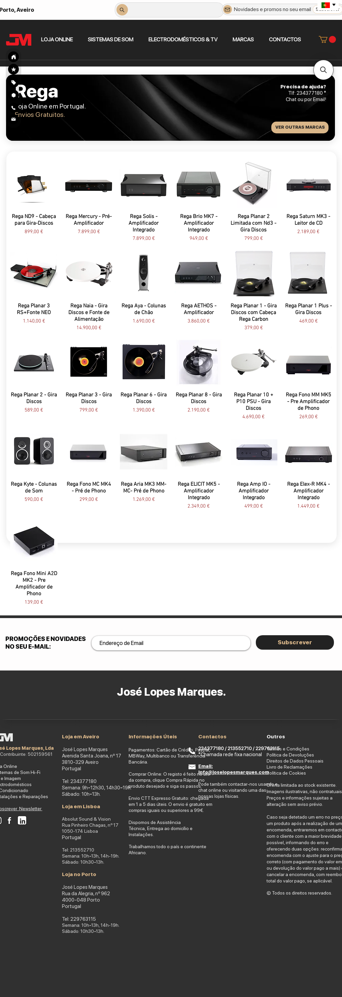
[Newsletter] (227, 9)
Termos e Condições (288, 748)
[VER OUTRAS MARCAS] (300, 127)
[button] (110, 39)
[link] (327, 39)
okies (300, 773)
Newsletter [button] (30, 808)
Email (319, 99)
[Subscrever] (295, 642)
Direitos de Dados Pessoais (295, 761)
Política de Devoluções (290, 754)
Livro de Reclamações (289, 767)
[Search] (13, 56)
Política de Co (281, 773)
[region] (13, 82)
